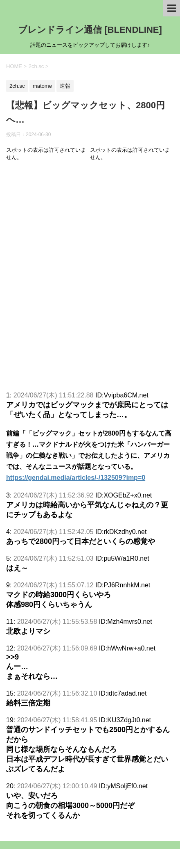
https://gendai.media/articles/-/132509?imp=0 (75, 477)
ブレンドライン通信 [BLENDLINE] (90, 30)
